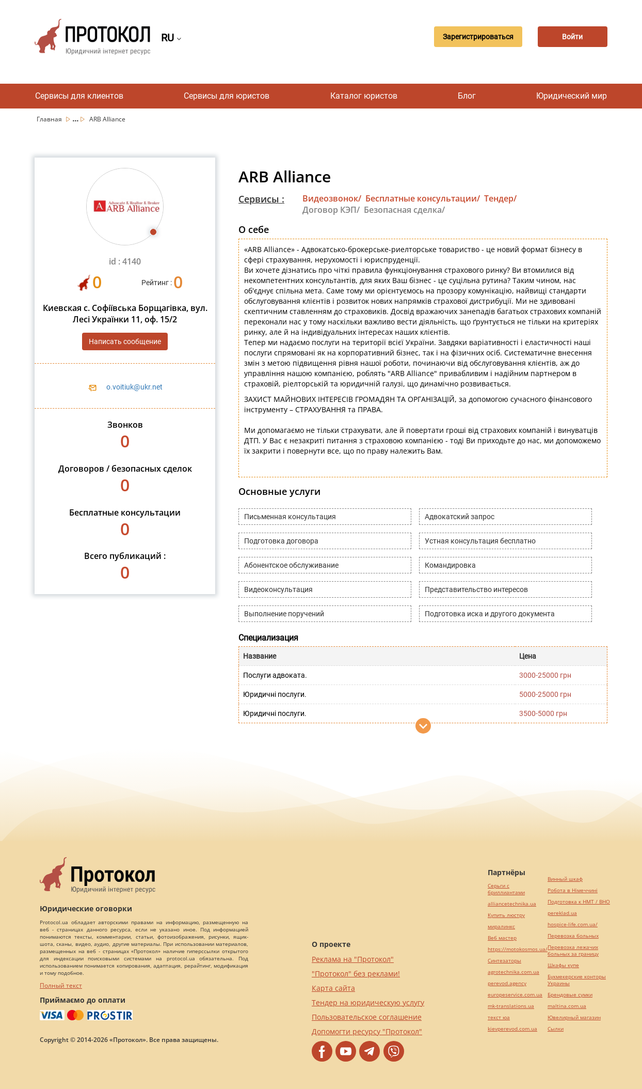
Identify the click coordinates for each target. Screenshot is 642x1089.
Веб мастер (502, 938)
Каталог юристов (363, 96)
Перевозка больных (573, 935)
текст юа (499, 1017)
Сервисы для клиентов (79, 96)
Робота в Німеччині (573, 890)
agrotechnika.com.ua (513, 972)
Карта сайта (333, 988)
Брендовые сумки (570, 994)
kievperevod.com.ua (512, 1028)
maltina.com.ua (567, 1006)
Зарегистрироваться (474, 37)
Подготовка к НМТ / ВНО (579, 901)
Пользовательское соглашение (367, 1017)
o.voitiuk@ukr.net (134, 387)
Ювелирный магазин (574, 1017)
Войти (571, 37)
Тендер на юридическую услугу (368, 1002)
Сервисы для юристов (226, 96)
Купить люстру (506, 915)
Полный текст (61, 985)
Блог (467, 96)
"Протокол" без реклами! (356, 973)
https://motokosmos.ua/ (518, 949)
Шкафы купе (563, 965)
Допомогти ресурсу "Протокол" (367, 1031)
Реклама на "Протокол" (353, 959)
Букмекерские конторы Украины (577, 980)
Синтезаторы (504, 960)
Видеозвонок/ (331, 198)
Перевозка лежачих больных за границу (573, 950)
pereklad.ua (562, 913)
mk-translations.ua (511, 1006)
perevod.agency (507, 983)
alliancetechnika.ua (512, 903)
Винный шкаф (565, 879)
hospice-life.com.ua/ (573, 924)
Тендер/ (500, 198)
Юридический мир (571, 96)
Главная (50, 119)
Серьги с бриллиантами (506, 889)
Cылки (556, 1028)
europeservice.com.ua (515, 994)
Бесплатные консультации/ (422, 198)
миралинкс (501, 926)
